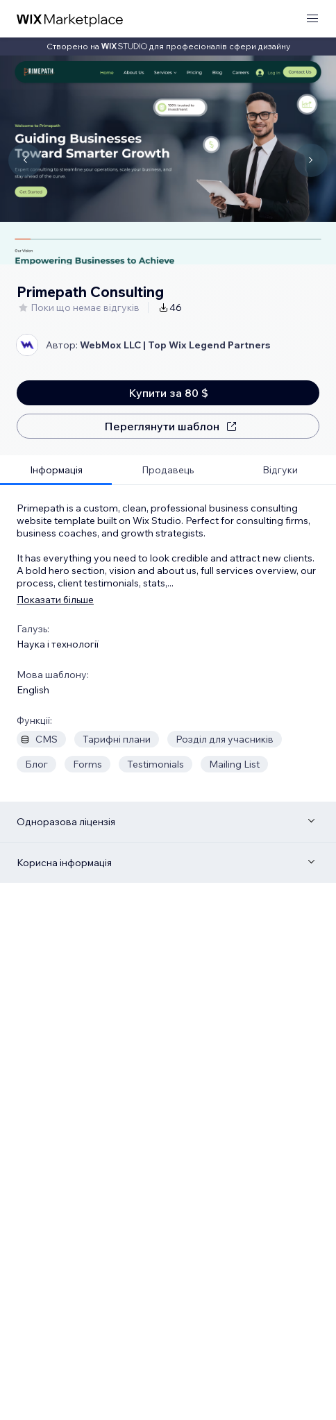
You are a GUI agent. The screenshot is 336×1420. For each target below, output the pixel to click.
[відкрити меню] (312, 19)
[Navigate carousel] (25, 160)
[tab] (56, 470)
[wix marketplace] (70, 19)
